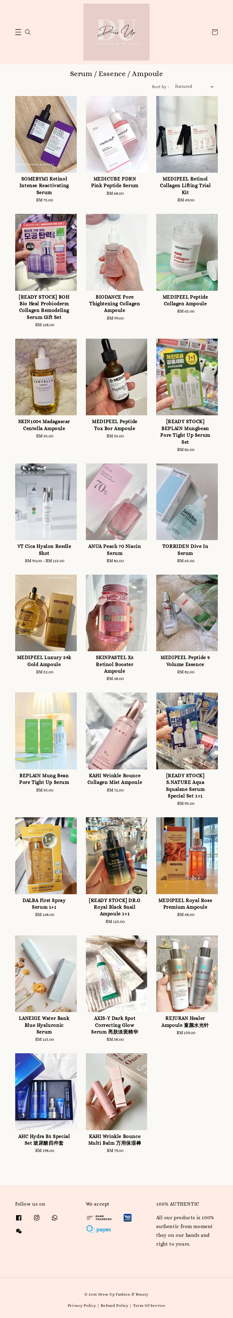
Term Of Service (149, 1305)
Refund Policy (115, 1305)
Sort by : (160, 86)
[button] (18, 32)
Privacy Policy (82, 1305)
